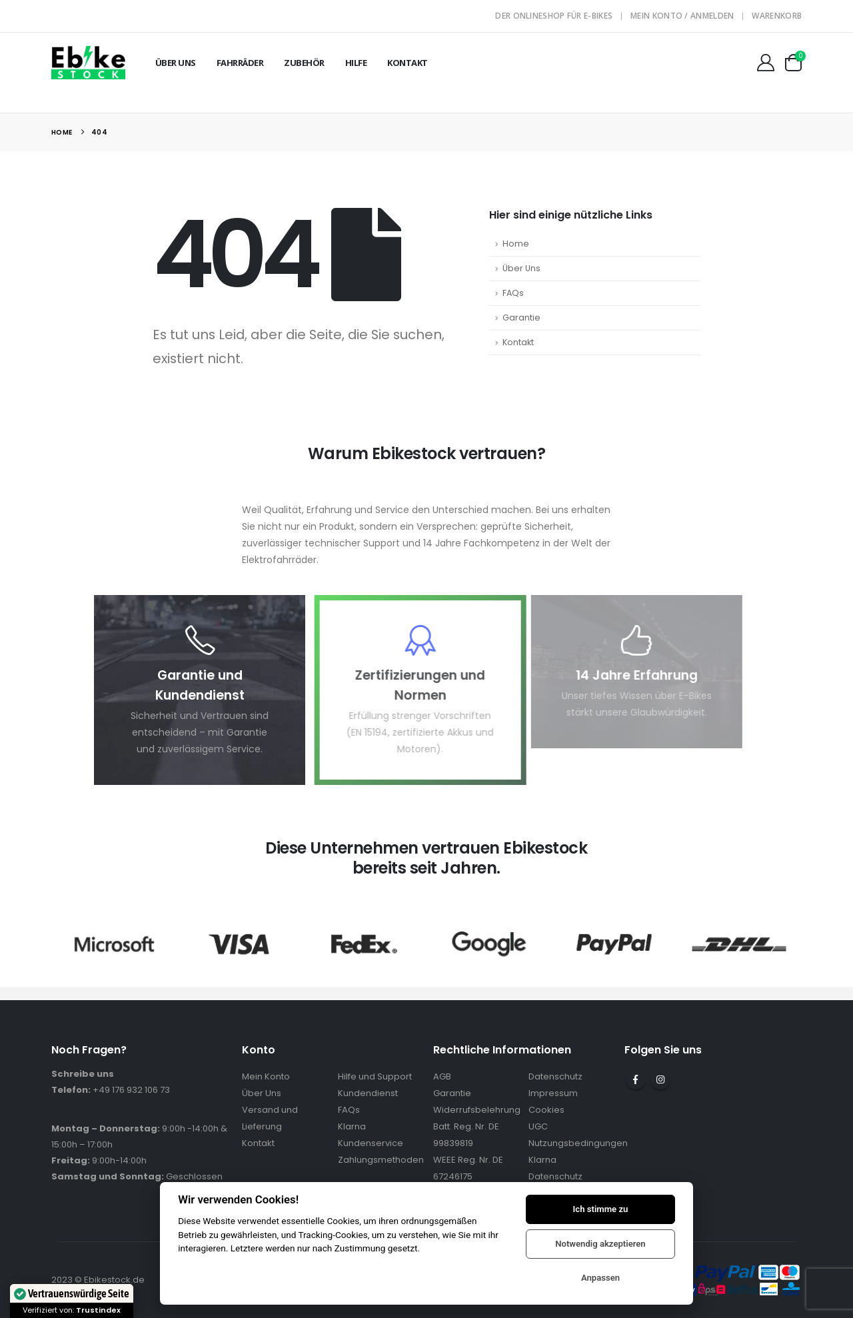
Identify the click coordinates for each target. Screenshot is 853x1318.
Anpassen (600, 1278)
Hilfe (356, 63)
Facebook (636, 1079)
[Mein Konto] (765, 62)
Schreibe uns (82, 1073)
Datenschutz (555, 1076)
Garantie (521, 317)
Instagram (660, 1079)
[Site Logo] (88, 62)
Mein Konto (266, 1076)
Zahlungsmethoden (381, 1159)
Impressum (553, 1093)
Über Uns (175, 63)
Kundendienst (368, 1093)
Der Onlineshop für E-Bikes (553, 15)
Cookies (546, 1109)
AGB (442, 1076)
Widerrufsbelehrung (476, 1109)
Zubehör (304, 63)
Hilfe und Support (375, 1076)
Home (515, 243)
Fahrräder (240, 63)
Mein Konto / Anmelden (682, 15)
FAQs (513, 293)
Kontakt (407, 63)
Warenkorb (777, 15)
